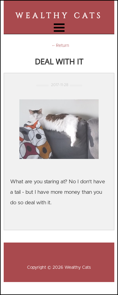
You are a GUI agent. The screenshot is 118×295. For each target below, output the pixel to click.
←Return (59, 46)
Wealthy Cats (59, 16)
